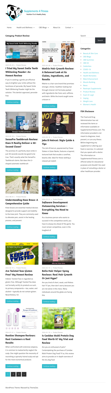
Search (83, 35)
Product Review (21, 65)
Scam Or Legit (88, 95)
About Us (56, 27)
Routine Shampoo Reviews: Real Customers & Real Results (20, 339)
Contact (69, 27)
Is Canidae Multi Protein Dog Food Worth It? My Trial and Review (58, 339)
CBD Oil (86, 63)
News (85, 85)
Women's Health (89, 104)
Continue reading (12, 102)
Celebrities (87, 66)
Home (9, 27)
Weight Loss (88, 101)
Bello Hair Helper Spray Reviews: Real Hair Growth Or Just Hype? (57, 274)
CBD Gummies (88, 59)
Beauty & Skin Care (90, 53)
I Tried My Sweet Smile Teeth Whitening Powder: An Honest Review (21, 72)
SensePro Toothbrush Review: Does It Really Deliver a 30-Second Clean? (21, 143)
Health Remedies (89, 75)
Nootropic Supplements (92, 88)
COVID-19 (87, 69)
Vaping (85, 98)
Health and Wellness (26, 27)
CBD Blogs (44, 27)
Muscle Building (89, 82)
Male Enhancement (90, 79)
